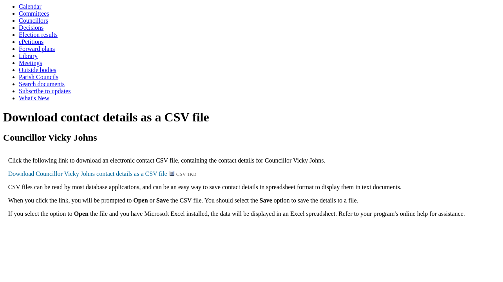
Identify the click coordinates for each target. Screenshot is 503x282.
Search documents (42, 84)
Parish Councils (38, 77)
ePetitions (31, 41)
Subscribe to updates (45, 91)
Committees (34, 13)
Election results (38, 34)
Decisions (31, 27)
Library (28, 55)
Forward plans (37, 48)
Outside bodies (37, 70)
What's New (34, 98)
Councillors (33, 20)
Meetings (30, 63)
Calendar (30, 6)
